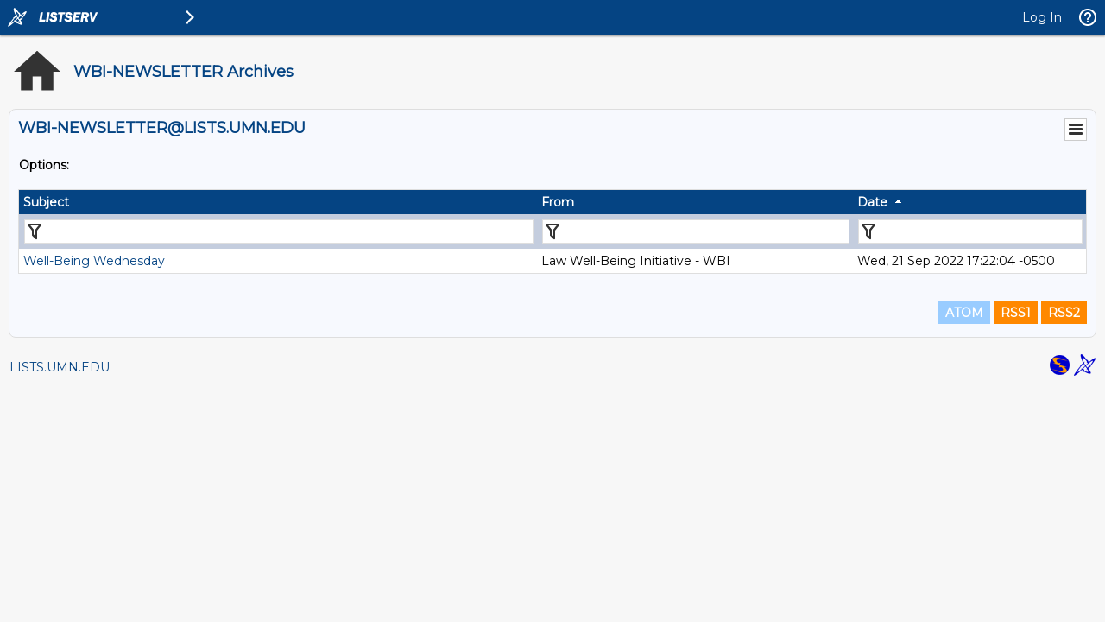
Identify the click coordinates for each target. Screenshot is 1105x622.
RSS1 (1016, 313)
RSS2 (1064, 313)
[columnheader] (278, 202)
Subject (46, 202)
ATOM (964, 313)
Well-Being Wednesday (94, 261)
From (557, 202)
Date (872, 202)
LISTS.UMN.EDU (59, 367)
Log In (1042, 17)
